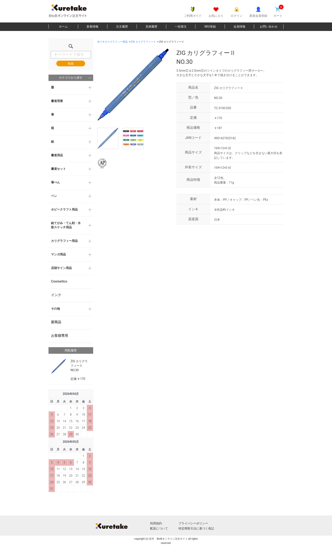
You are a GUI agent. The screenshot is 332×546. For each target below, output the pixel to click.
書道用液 (57, 101)
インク (56, 295)
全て (99, 41)
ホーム (63, 26)
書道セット (58, 168)
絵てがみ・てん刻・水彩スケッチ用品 (66, 225)
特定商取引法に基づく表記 (196, 528)
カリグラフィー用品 (64, 240)
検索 (71, 63)
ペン (54, 196)
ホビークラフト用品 (64, 209)
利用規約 (156, 523)
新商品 (56, 322)
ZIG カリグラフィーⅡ (143, 41)
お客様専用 (59, 336)
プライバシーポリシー (193, 523)
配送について (159, 528)
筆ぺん (55, 182)
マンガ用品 (58, 254)
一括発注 (181, 26)
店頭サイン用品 (61, 268)
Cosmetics (59, 281)
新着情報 (92, 26)
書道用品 (57, 155)
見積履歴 (151, 26)
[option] (133, 85)
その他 (55, 308)
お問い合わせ (269, 26)
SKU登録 (210, 26)
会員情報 (239, 26)
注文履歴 (122, 26)
